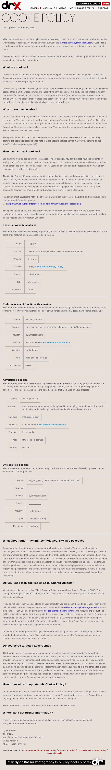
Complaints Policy (55, 753)
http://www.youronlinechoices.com (63, 204)
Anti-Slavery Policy (67, 750)
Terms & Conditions (33, 750)
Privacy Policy (50, 750)
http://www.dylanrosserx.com (77, 43)
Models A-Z (48, 8)
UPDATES (34, 8)
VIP (71, 8)
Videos (62, 8)
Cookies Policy (100, 750)
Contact (103, 8)
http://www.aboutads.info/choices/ (24, 204)
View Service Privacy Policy (49, 267)
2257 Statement (84, 750)
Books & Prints (85, 8)
